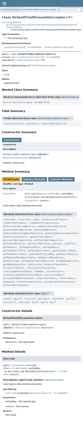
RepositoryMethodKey (48, 193)
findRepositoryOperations (44, 223)
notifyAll (8, 302)
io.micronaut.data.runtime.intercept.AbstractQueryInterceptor (40, 24)
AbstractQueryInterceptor (26, 57)
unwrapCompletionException (59, 282)
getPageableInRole (29, 247)
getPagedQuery (51, 247)
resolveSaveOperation (29, 282)
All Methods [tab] (11, 179)
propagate (8, 282)
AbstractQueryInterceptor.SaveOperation (26, 102)
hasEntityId (34, 264)
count (36, 219)
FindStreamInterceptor (57, 47)
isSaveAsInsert (55, 271)
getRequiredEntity (66, 254)
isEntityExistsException (41, 268)
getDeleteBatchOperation (52, 226)
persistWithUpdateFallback (18, 278)
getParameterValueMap (41, 254)
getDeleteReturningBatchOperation (23, 233)
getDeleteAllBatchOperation (19, 226)
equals (17, 298)
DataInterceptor (13, 47)
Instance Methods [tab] (34, 179)
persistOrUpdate (54, 275)
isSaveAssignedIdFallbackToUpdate (23, 275)
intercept (30, 193)
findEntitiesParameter (54, 219)
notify (69, 298)
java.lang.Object (11, 22)
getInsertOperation (14, 243)
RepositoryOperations (15, 157)
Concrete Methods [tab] (61, 179)
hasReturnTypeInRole (55, 264)
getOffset (70, 243)
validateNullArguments (16, 285)
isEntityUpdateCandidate (17, 271)
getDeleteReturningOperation (61, 233)
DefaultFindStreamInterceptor (39, 9)
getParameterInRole (14, 250)
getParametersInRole (64, 250)
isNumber (39, 271)
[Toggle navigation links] (4, 3)
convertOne (9, 219)
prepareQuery (67, 278)
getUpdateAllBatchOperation (38, 261)
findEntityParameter (15, 223)
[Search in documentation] (70, 10)
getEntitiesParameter (15, 237)
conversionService (13, 123)
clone (6, 298)
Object (45, 293)
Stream (10, 27)
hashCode (57, 298)
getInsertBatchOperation (17, 240)
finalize (29, 298)
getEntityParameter (41, 237)
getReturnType (11, 261)
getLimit (57, 243)
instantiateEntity (13, 268)
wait (34, 302)
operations (33, 123)
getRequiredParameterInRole (19, 257)
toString (23, 302)
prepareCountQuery (46, 278)
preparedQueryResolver (54, 123)
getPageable (10, 247)
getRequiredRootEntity (51, 257)
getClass (43, 298)
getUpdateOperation (67, 261)
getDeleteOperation (45, 230)
